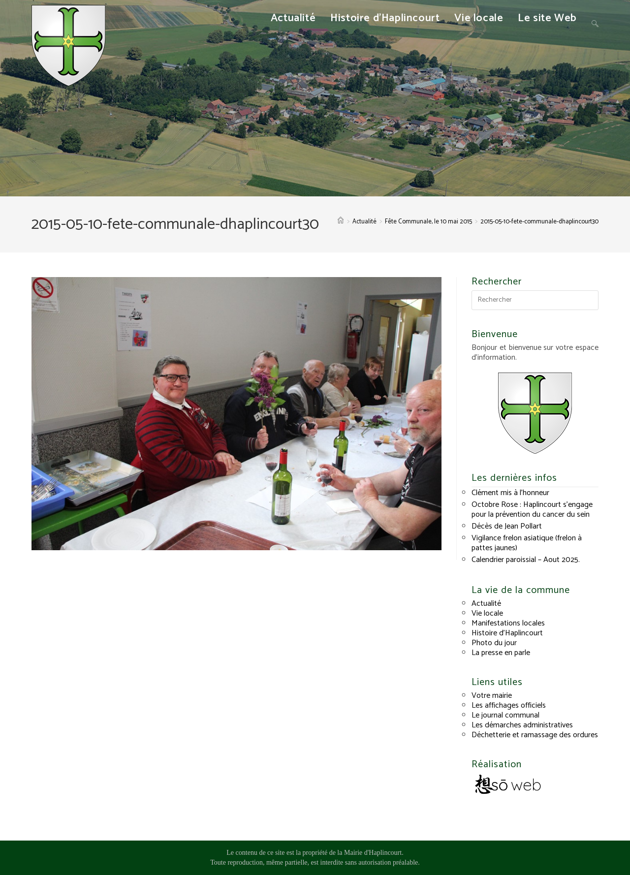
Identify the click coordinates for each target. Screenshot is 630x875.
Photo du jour (494, 643)
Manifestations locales (508, 623)
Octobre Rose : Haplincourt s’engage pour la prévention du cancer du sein (532, 509)
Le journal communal (505, 715)
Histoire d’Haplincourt (507, 633)
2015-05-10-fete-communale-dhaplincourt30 (539, 222)
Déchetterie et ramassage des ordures (535, 735)
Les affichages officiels (509, 705)
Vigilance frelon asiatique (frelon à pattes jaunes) (527, 543)
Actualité (486, 603)
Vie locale (487, 613)
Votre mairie (492, 695)
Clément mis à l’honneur (510, 493)
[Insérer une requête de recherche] (535, 300)
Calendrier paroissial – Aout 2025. (526, 559)
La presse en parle (501, 652)
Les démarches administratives (522, 725)
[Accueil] (340, 222)
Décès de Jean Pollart (507, 526)
